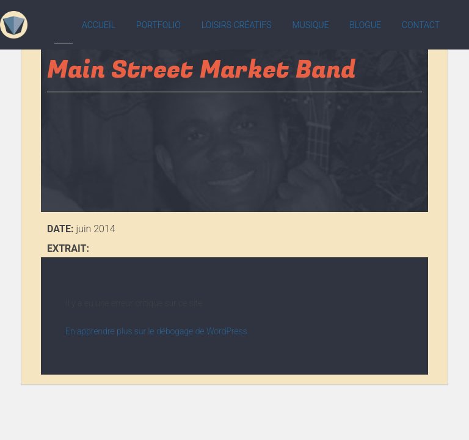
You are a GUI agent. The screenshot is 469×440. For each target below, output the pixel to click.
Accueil (98, 25)
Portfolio (158, 25)
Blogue (365, 25)
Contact (421, 25)
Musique (310, 25)
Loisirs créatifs (237, 25)
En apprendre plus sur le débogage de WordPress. (157, 331)
